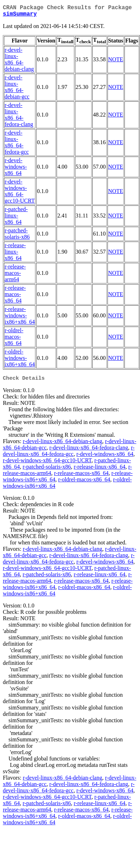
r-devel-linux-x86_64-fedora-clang (19, 117)
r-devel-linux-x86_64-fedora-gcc (17, 145)
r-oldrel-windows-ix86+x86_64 (20, 360)
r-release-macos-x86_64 (15, 297)
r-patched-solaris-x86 (17, 236)
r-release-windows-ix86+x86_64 (20, 318)
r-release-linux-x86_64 (15, 254)
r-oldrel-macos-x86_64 (14, 339)
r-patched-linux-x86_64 (16, 218)
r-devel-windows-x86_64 (16, 169)
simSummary (20, 16)
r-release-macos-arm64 (15, 275)
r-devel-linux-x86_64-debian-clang (19, 62)
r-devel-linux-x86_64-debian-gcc (17, 89)
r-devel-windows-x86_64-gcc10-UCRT (20, 194)
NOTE (115, 62)
